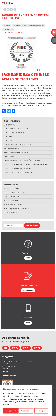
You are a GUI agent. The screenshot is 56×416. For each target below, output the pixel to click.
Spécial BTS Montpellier (13, 204)
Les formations (7, 364)
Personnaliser (10, 411)
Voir (28, 258)
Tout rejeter (26, 411)
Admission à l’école (11, 188)
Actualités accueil (19, 26)
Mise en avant (8, 29)
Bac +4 (26, 348)
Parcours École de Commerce (15, 192)
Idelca (20, 33)
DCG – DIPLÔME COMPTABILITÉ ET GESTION (22, 160)
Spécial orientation (11, 200)
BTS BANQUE (9, 125)
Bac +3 (15, 348)
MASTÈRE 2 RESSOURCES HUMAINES (18, 172)
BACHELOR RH (10, 156)
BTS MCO (8, 136)
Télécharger (28, 290)
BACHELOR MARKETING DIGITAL (17, 152)
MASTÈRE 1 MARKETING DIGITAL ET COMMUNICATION (26, 164)
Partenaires (6, 371)
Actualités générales (36, 26)
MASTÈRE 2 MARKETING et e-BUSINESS (19, 168)
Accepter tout (41, 411)
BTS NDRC (8, 141)
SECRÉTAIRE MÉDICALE (13, 148)
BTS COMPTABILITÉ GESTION (16, 129)
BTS (5, 348)
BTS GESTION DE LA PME (14, 133)
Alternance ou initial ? (12, 196)
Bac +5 (37, 348)
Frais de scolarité (10, 212)
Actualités (6, 26)
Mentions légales (8, 366)
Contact (5, 369)
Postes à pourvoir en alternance (16, 208)
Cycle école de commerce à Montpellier (17, 361)
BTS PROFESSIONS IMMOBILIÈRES (17, 144)
